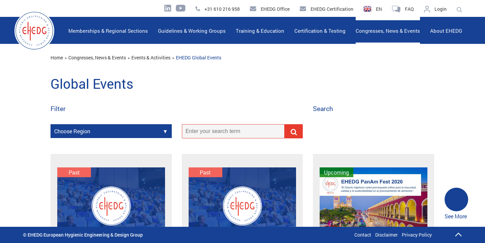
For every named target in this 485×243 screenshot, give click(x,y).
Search (323, 109)
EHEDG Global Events (198, 57)
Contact (362, 235)
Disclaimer (386, 235)
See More (456, 204)
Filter (58, 109)
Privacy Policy (417, 235)
